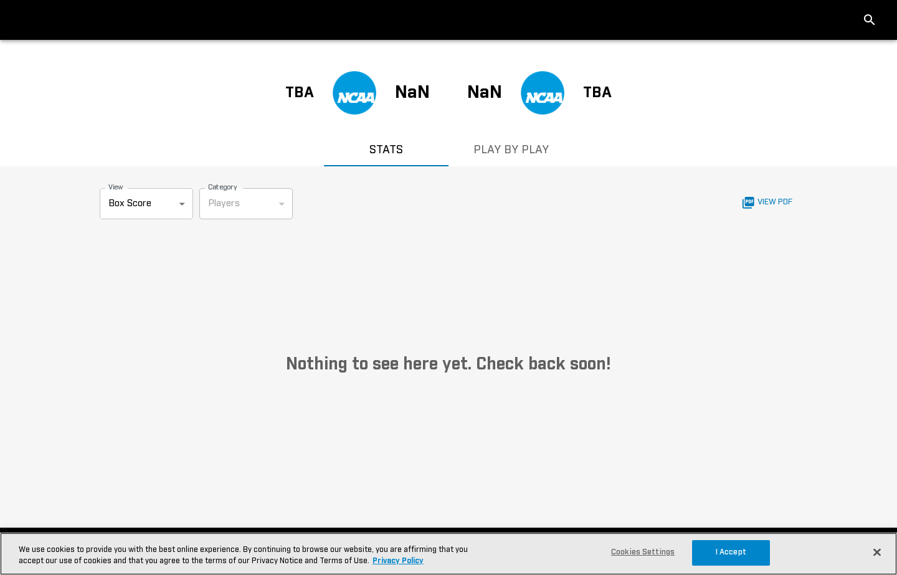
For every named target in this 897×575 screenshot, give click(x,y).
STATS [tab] (386, 151)
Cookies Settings (643, 552)
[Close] (877, 552)
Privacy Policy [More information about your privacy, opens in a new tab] (398, 561)
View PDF (767, 203)
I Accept (731, 552)
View (115, 187)
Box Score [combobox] (129, 203)
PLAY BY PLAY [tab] (510, 151)
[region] (448, 554)
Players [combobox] (224, 203)
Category (222, 187)
